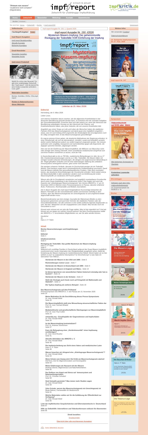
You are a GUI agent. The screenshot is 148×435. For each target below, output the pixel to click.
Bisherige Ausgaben (19, 45)
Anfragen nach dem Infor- (120, 183)
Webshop (56, 18)
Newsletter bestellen (19, 54)
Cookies (126, 32)
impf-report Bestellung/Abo (22, 40)
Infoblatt (22, 21)
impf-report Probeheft (20, 62)
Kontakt (69, 18)
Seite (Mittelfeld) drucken (54, 428)
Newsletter (42, 18)
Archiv (15, 21)
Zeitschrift (27, 18)
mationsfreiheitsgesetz (119, 185)
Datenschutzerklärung (119, 36)
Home (15, 18)
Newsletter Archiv (18, 56)
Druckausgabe (74, 418)
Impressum (134, 25)
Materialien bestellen (20, 92)
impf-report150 (49, 25)
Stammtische (84, 18)
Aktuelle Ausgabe (18, 43)
